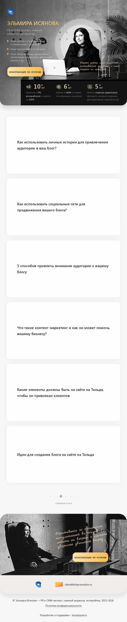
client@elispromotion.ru (78, 584)
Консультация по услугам (25, 71)
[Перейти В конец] (81, 496)
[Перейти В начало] (45, 496)
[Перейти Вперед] (76, 496)
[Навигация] (118, 11)
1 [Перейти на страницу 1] (55, 496)
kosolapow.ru (79, 615)
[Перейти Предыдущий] (50, 496)
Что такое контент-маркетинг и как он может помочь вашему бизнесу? (63, 330)
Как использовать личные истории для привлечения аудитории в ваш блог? (62, 144)
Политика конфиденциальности (63, 605)
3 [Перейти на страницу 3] (66, 496)
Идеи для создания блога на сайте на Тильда (55, 454)
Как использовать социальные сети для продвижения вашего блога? (51, 206)
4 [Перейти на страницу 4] (71, 496)
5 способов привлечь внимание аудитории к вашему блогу (63, 268)
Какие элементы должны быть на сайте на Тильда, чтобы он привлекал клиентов (60, 392)
